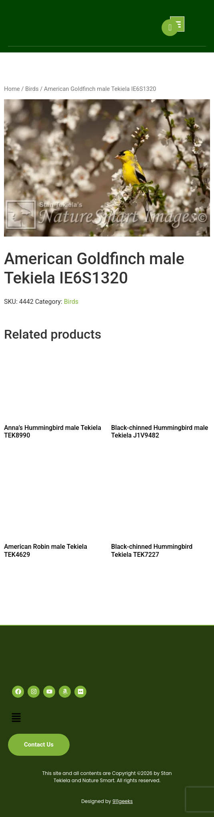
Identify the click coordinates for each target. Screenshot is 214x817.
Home (12, 88)
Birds (32, 88)
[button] (16, 718)
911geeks (122, 801)
